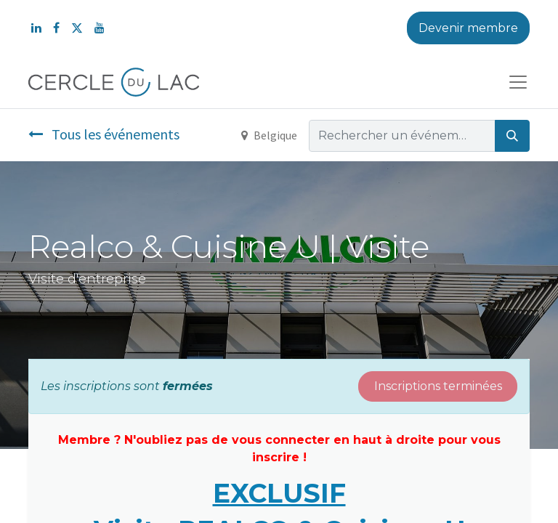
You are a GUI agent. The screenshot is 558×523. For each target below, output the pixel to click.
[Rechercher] (512, 136)
